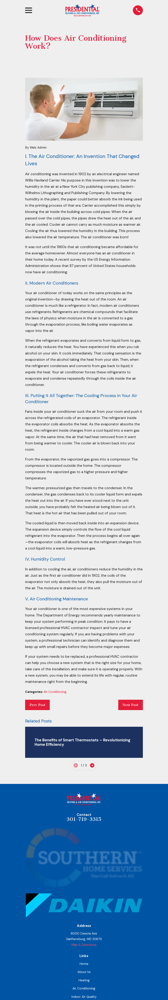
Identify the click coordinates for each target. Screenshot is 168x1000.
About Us (84, 972)
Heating (84, 980)
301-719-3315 (84, 819)
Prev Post (37, 705)
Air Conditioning (55, 692)
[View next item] (92, 765)
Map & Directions (83, 945)
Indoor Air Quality (83, 997)
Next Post (130, 705)
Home (83, 964)
